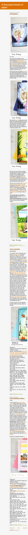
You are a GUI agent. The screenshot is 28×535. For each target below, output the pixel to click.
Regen (15, 64)
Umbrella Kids (21, 61)
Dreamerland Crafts (19, 525)
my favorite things (24, 525)
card (12, 394)
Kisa (13, 64)
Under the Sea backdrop (20, 273)
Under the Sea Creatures (21, 352)
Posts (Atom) (17, 530)
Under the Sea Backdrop (16, 353)
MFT (25, 421)
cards (13, 245)
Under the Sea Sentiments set (19, 296)
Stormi (21, 64)
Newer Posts (12, 527)
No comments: (20, 524)
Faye (21, 186)
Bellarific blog (16, 254)
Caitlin (17, 186)
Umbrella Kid (23, 185)
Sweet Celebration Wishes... (17, 398)
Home (19, 527)
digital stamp (21, 245)
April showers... (14, 14)
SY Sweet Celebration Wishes (18, 486)
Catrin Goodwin (13, 188)
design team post (16, 245)
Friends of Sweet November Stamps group (18, 184)
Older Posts (25, 527)
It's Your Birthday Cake (19, 414)
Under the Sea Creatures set (19, 272)
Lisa (25, 186)
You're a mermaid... (15, 249)
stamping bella (21, 394)
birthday (13, 525)
